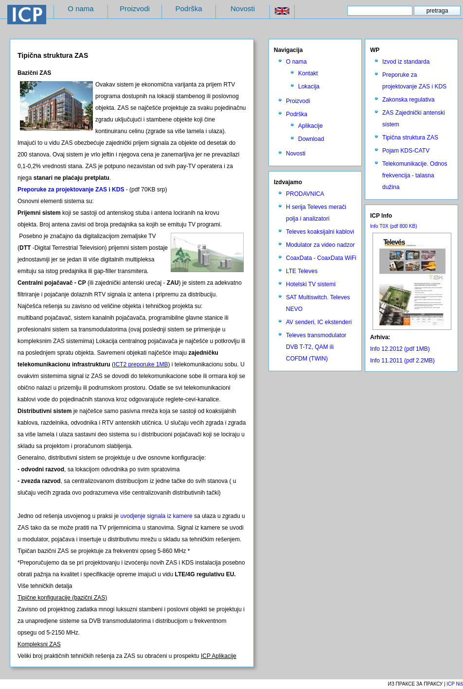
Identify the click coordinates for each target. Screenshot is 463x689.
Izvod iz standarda (405, 61)
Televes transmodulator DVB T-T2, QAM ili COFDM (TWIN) (316, 347)
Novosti (243, 8)
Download (311, 139)
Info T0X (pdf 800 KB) (393, 226)
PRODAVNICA (305, 193)
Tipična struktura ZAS (410, 137)
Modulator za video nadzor (320, 244)
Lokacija (309, 86)
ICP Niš (454, 684)
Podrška (188, 8)
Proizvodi (135, 8)
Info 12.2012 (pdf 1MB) (400, 348)
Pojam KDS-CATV (405, 150)
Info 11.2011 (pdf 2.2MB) (402, 360)
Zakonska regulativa (408, 99)
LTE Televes (302, 271)
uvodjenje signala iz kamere (156, 516)
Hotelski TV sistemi (311, 284)
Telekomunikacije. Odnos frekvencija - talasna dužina (414, 175)
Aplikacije (310, 125)
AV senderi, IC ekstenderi (319, 322)
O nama (80, 8)
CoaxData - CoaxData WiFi (321, 258)
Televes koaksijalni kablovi (320, 231)
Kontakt (308, 73)
